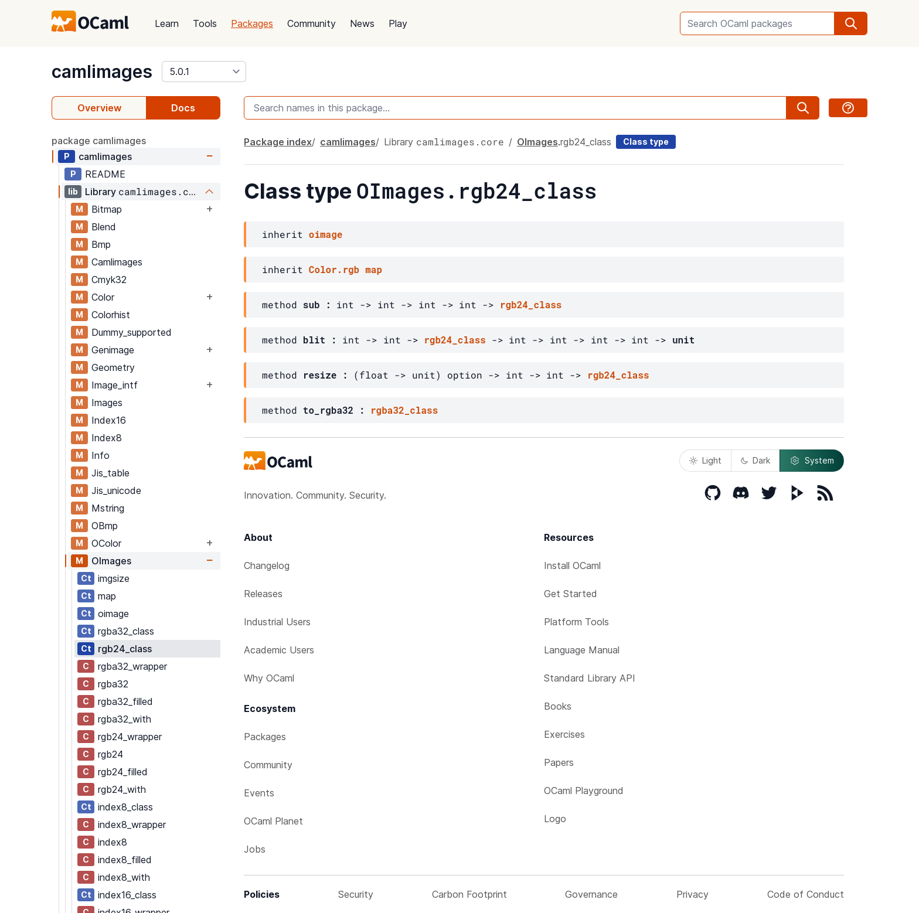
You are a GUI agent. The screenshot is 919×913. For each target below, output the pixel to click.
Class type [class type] (646, 142)
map (107, 596)
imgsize (114, 578)
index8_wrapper (132, 824)
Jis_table (110, 473)
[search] (851, 23)
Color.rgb (334, 269)
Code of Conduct (805, 894)
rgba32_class (126, 631)
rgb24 (110, 754)
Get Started (570, 593)
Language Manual (582, 650)
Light (705, 460)
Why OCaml (269, 678)
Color (102, 297)
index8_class (125, 807)
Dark (755, 460)
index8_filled (125, 860)
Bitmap (106, 209)
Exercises (564, 734)
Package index (278, 142)
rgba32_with (124, 719)
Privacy (692, 894)
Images (106, 402)
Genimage (112, 350)
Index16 (108, 420)
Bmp (101, 244)
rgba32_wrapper (132, 666)
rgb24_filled (123, 772)
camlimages (102, 71)
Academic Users (279, 650)
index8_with (124, 877)
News (362, 23)
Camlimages (116, 262)
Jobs (255, 849)
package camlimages (99, 141)
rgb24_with (122, 789)
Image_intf (114, 385)
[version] (204, 71)
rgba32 (113, 684)
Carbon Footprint (469, 894)
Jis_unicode (116, 490)
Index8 (106, 438)
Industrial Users (277, 622)
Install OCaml (572, 565)
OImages (111, 561)
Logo (555, 819)
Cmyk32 (109, 279)
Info (100, 455)
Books (557, 706)
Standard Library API (589, 678)
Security (355, 894)
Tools (205, 23)
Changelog (267, 565)
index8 (112, 842)
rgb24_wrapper (130, 736)
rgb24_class (125, 649)
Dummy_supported (131, 332)
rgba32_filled (125, 701)
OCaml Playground (584, 790)
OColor (106, 543)
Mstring (107, 508)
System (811, 460)
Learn (167, 23)
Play (398, 23)
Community (311, 23)
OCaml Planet (273, 821)
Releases (263, 593)
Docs (183, 108)
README (105, 174)
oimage (113, 613)
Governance (591, 894)
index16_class (127, 895)
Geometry (113, 367)
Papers (559, 762)
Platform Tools (576, 622)
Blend (103, 227)
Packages (252, 23)
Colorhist (110, 315)
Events (259, 793)
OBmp (104, 526)
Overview (99, 108)
